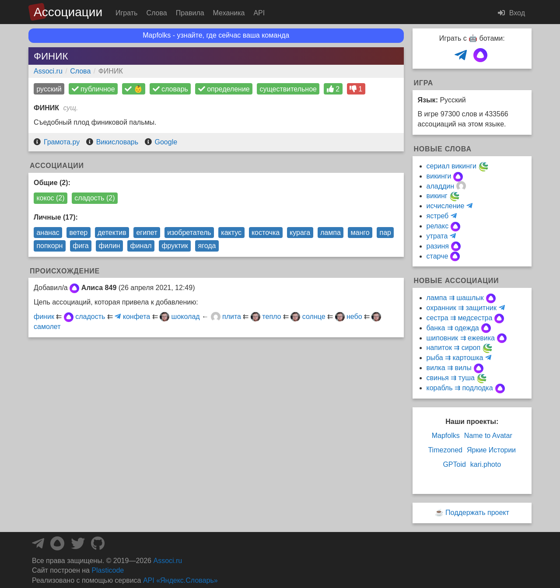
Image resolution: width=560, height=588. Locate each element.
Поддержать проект (477, 512)
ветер (79, 232)
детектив (112, 232)
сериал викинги (451, 166)
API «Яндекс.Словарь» (180, 580)
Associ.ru (48, 71)
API (259, 13)
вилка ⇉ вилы (449, 367)
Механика (229, 13)
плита (231, 316)
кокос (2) (50, 198)
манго (360, 232)
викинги (439, 176)
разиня (438, 246)
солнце (314, 316)
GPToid (454, 464)
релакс (438, 226)
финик (44, 316)
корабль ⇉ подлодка (460, 388)
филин (109, 245)
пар (385, 232)
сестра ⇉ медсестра (460, 318)
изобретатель (189, 232)
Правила (190, 13)
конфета (136, 316)
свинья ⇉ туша (451, 378)
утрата (437, 236)
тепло (271, 316)
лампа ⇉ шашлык (455, 297)
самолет (47, 326)
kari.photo (485, 464)
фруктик (174, 245)
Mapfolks (446, 435)
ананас (47, 232)
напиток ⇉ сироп (454, 347)
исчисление (446, 206)
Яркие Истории (491, 450)
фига (80, 245)
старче (437, 256)
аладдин (441, 186)
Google (166, 142)
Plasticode (107, 570)
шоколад (186, 316)
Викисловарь (117, 142)
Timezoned (445, 450)
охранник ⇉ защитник (462, 308)
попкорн (49, 245)
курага (300, 232)
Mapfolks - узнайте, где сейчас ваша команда (216, 35)
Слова (156, 13)
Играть (126, 13)
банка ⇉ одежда (453, 328)
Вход (511, 13)
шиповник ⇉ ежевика (461, 338)
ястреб (438, 216)
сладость (90, 316)
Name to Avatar (488, 435)
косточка (266, 232)
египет (146, 232)
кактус (231, 232)
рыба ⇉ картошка (455, 357)
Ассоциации (68, 12)
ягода (207, 245)
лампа (330, 232)
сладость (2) (94, 198)
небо (354, 316)
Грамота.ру (62, 142)
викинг (437, 196)
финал (140, 245)
